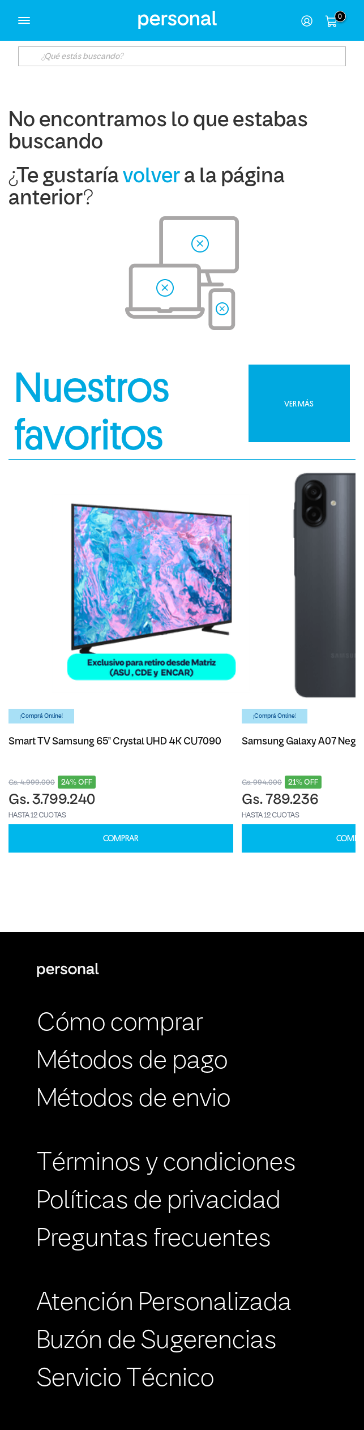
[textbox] (182, 56)
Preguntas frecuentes (154, 1239)
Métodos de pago (132, 1061)
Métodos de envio (133, 1099)
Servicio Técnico (125, 1379)
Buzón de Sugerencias (157, 1341)
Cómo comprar (120, 1023)
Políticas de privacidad (159, 1201)
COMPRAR (120, 838)
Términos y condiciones (166, 1163)
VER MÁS (299, 404)
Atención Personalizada (164, 1303)
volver (151, 177)
